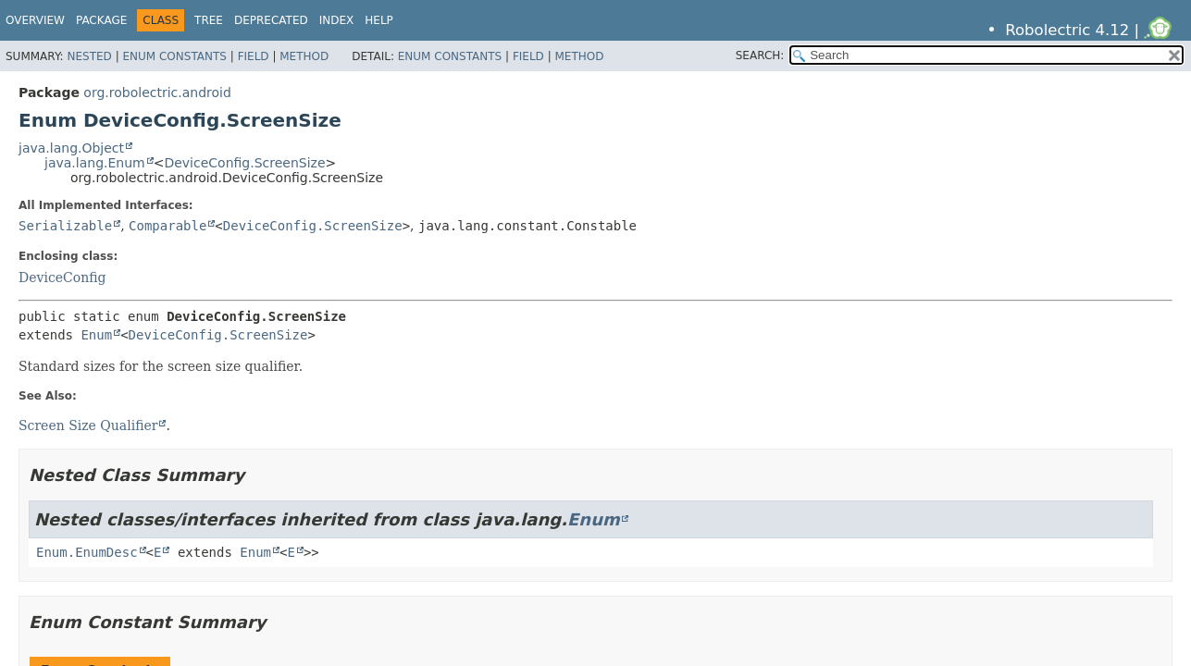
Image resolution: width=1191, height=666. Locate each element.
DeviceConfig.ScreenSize (244, 162)
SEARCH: (760, 55)
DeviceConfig (62, 277)
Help (379, 20)
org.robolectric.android (157, 92)
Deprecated (271, 20)
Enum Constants (174, 56)
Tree (208, 20)
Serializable (65, 225)
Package (101, 20)
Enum (96, 334)
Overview (35, 20)
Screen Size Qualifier (88, 425)
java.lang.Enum (94, 162)
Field (253, 56)
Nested (89, 56)
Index (336, 20)
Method (304, 56)
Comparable (167, 225)
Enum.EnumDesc (87, 552)
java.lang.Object (71, 148)
